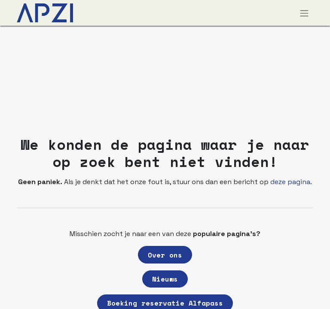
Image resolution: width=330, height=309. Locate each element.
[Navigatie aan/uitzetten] (304, 12)
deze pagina (290, 181)
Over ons (165, 255)
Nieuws (165, 279)
